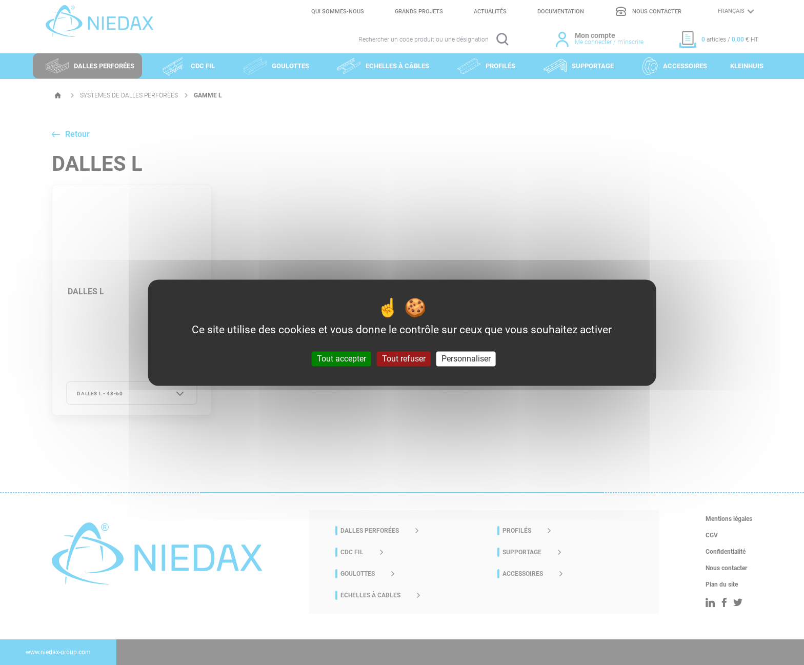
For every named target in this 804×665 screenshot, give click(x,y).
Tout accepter (341, 359)
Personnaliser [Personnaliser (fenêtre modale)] (466, 359)
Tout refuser (404, 359)
